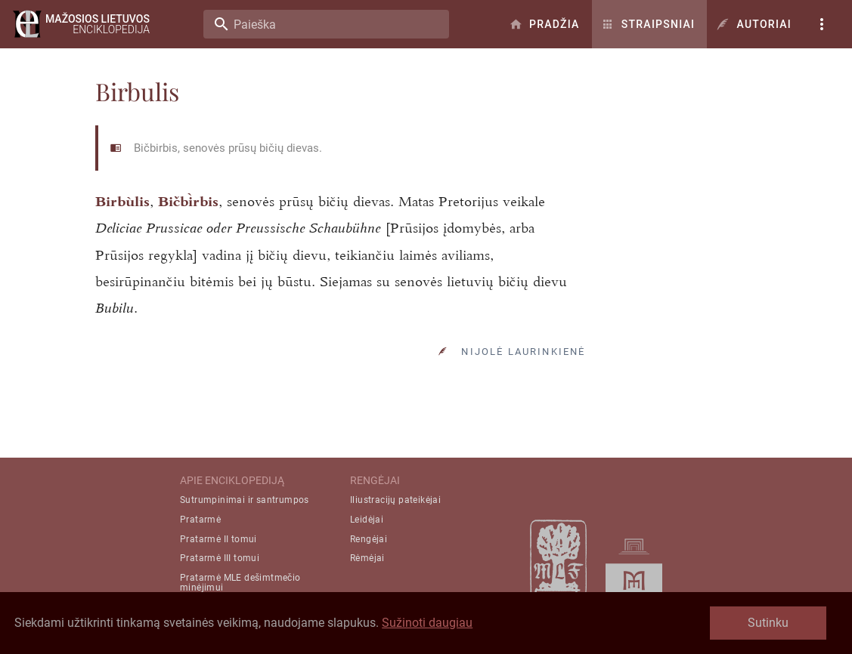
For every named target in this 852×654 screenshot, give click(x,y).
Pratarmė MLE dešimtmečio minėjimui (240, 582)
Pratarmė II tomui (218, 539)
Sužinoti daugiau (427, 622)
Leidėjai (366, 519)
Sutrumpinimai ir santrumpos (244, 500)
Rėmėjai (367, 558)
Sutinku (768, 622)
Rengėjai (368, 539)
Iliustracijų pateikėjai (395, 500)
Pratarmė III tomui (219, 558)
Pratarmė (200, 519)
